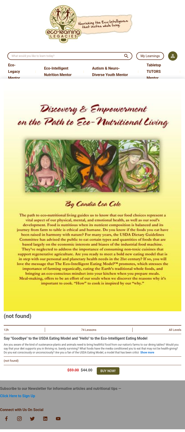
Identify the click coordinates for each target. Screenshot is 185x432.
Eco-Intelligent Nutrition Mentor (58, 71)
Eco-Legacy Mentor (14, 71)
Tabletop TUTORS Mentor (154, 71)
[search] (65, 56)
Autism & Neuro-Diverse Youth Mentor (110, 71)
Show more (147, 352)
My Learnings (150, 56)
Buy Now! (108, 371)
